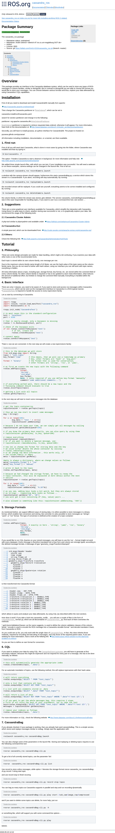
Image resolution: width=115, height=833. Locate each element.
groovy (36, 14)
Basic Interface (14, 69)
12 (5, 573)
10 (5, 569)
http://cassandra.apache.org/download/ (19, 107)
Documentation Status (10, 21)
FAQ (73, 33)
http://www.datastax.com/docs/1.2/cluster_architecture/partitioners (57, 127)
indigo (43, 14)
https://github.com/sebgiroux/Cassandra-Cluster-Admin (68, 222)
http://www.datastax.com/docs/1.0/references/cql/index (71, 718)
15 (5, 578)
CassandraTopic (8, 291)
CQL (11, 73)
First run (12, 59)
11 (5, 571)
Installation (10, 57)
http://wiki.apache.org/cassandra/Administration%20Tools (45, 239)
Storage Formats (15, 71)
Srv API (74, 32)
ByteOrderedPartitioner (40, 121)
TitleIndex (50, 7)
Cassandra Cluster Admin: (20, 62)
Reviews (74, 37)
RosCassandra (8, 289)
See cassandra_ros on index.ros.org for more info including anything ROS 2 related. (34, 18)
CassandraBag (14, 74)
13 (5, 574)
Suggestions (13, 60)
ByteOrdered (40, 110)
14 (5, 576)
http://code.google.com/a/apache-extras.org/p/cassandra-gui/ (67, 230)
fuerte (29, 14)
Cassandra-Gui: (17, 63)
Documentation (39, 7)
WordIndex (59, 7)
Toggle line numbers (10, 298)
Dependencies (77, 41)
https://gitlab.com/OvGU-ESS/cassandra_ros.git (34, 48)
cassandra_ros (40, 2)
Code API (75, 30)
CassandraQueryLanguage (52, 652)
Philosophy (13, 68)
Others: (14, 65)
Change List (75, 35)
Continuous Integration (10, 32)
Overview (10, 55)
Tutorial (9, 66)
